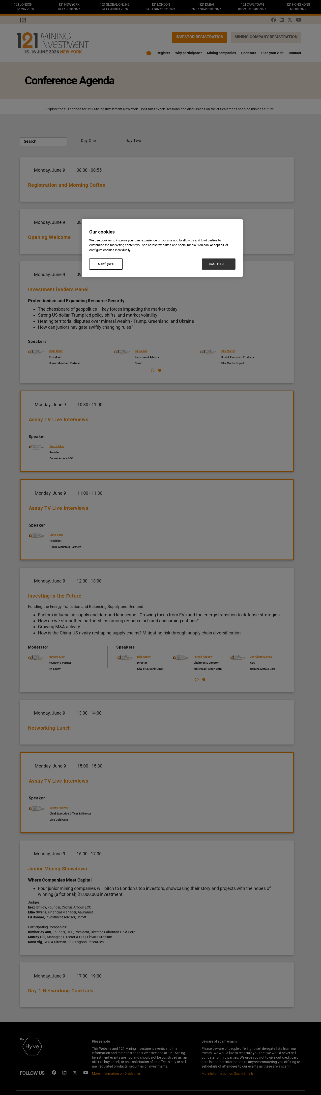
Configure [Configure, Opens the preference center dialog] (106, 264)
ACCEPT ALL (219, 264)
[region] (162, 248)
